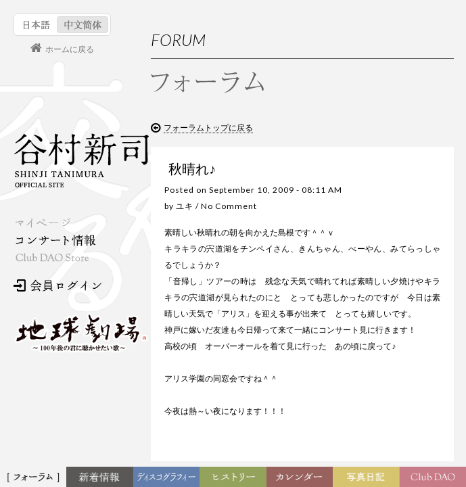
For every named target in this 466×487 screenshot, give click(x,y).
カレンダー (303, 480)
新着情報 (103, 477)
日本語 (37, 24)
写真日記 (369, 477)
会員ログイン (57, 285)
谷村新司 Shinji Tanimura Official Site (81, 160)
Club (435, 477)
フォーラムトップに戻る (208, 128)
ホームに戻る (69, 49)
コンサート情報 (55, 240)
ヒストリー (235, 477)
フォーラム (35, 477)
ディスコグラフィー (167, 480)
